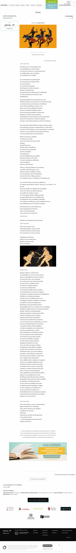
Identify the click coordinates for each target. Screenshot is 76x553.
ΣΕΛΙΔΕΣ (68, 1)
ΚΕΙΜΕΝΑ (23, 5)
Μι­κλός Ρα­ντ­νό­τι (10, 494)
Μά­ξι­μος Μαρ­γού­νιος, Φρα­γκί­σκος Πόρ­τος (37, 492)
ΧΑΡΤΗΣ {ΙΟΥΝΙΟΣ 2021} (9, 16)
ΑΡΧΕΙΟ (68, 2)
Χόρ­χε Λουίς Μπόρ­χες (63, 492)
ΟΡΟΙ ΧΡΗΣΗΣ (65, 532)
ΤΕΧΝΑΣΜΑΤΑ (39, 5)
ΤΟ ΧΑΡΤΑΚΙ (32, 5)
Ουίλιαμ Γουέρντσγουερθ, (64, 474)
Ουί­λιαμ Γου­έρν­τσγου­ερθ (11, 492)
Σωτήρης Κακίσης (41, 22)
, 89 (7, 531)
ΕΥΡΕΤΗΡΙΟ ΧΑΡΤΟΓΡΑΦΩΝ (64, 5)
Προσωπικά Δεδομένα (67, 530)
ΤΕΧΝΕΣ (27, 5)
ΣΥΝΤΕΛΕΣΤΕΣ (55, 530)
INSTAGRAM (35, 532)
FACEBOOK (35, 530)
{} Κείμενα (7, 18)
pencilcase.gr (68, 537)
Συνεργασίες (45, 530)
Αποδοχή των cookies (47, 545)
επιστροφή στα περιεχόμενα (38, 479)
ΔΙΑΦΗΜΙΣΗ (44, 532)
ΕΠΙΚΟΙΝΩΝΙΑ (67, 3)
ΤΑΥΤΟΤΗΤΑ (54, 532)
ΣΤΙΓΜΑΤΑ (12, 5)
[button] (5, 547)
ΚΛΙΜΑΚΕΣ (17, 5)
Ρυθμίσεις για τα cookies (48, 548)
